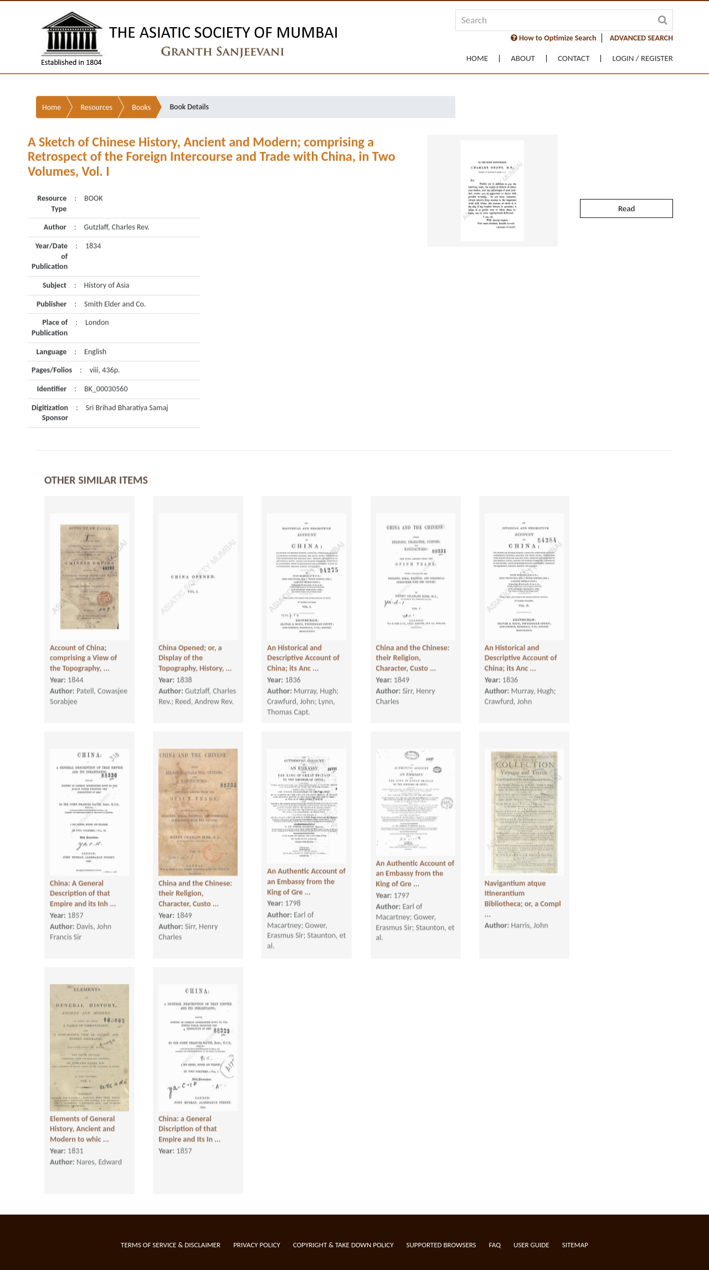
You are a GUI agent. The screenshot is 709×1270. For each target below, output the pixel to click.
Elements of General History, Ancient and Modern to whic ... (82, 1132)
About (523, 58)
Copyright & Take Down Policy (343, 1245)
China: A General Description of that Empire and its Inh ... (83, 896)
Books (141, 87)
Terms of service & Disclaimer (170, 1245)
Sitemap (575, 1245)
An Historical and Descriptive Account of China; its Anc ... (303, 661)
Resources (96, 87)
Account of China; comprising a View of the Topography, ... (83, 661)
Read (626, 188)
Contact (574, 58)
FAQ (495, 1245)
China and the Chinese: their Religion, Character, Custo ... (413, 661)
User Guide (531, 1245)
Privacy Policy (256, 1245)
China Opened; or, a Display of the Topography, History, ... (195, 661)
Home (477, 58)
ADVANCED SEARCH (641, 38)
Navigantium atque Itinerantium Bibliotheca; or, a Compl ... (523, 902)
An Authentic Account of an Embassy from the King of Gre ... (306, 884)
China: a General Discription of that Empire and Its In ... (189, 1132)
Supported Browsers (441, 1245)
